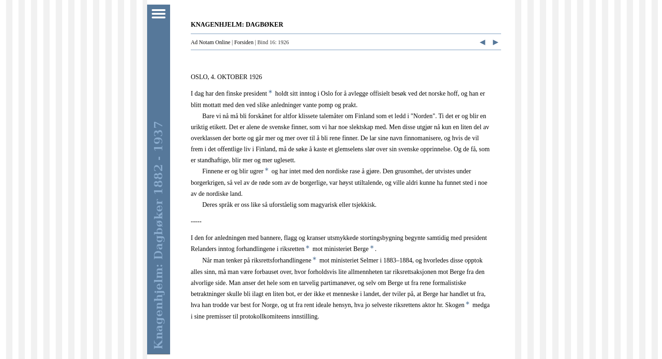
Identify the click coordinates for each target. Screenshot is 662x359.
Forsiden (243, 42)
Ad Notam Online (210, 42)
